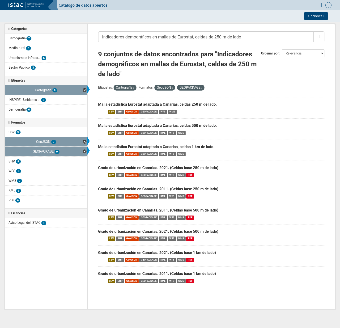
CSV (111, 111)
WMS (172, 111)
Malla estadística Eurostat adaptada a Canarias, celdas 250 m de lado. (157, 104)
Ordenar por (270, 53)
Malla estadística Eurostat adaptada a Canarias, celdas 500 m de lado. (157, 125)
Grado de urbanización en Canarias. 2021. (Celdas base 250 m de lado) (158, 168)
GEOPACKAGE (149, 111)
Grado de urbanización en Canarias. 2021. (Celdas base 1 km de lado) (157, 252)
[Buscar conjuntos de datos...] (206, 36)
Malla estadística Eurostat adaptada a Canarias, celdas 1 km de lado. (156, 147)
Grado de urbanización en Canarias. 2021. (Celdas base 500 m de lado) (158, 231)
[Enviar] (318, 36)
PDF (190, 175)
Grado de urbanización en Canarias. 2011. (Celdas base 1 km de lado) (157, 273)
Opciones (316, 16)
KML (163, 132)
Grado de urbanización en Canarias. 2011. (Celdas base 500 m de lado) (158, 210)
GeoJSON (131, 111)
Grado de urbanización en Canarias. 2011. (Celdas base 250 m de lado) (158, 189)
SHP (120, 111)
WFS (162, 111)
